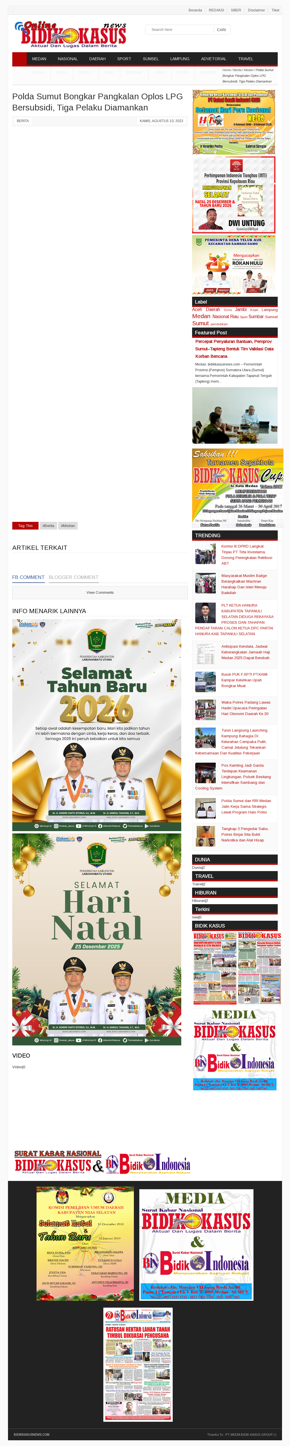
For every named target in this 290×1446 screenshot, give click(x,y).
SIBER (236, 10)
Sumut (86, 72)
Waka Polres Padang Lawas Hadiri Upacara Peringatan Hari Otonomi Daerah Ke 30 (246, 708)
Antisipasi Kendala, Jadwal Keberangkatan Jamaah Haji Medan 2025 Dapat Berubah (245, 652)
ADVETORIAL (213, 58)
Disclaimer (256, 10)
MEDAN (39, 58)
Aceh (61, 72)
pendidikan (219, 324)
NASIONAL (68, 58)
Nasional (220, 316)
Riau (109, 72)
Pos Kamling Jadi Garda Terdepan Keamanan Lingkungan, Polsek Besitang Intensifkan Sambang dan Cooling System (233, 776)
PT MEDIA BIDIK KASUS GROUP (249, 1434)
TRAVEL (245, 58)
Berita (23, 121)
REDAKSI (216, 10)
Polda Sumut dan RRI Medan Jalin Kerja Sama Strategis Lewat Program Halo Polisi (246, 806)
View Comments (100, 592)
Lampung (270, 310)
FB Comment (28, 577)
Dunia (228, 310)
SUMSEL (151, 58)
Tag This (25, 526)
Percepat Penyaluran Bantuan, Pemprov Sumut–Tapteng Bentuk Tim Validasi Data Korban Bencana (234, 349)
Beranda (195, 10)
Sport (243, 317)
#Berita (48, 526)
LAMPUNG (180, 58)
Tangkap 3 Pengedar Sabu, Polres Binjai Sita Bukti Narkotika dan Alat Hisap (245, 834)
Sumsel (208, 72)
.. (13, 10)
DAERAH (97, 58)
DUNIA (38, 72)
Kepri (183, 72)
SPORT (124, 58)
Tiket (275, 10)
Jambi (160, 72)
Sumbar (134, 72)
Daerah (213, 309)
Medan (201, 316)
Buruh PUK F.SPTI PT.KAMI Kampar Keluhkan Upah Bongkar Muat (244, 680)
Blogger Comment (74, 577)
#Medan (68, 526)
